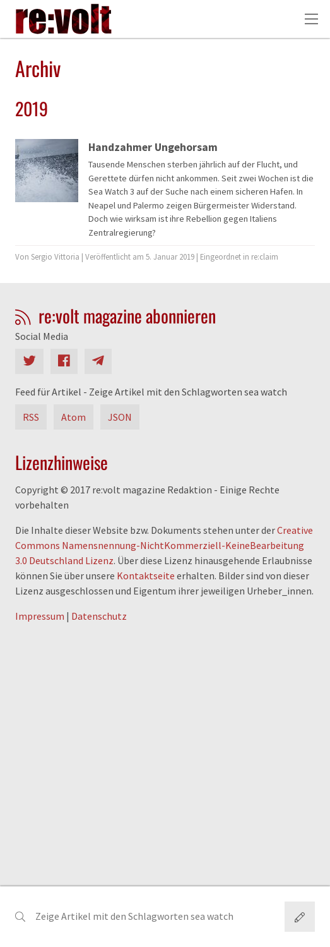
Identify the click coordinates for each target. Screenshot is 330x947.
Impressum (39, 616)
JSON (120, 417)
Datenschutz (99, 616)
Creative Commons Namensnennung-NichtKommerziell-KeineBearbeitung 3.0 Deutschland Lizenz (164, 545)
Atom (73, 417)
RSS (31, 417)
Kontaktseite (146, 575)
